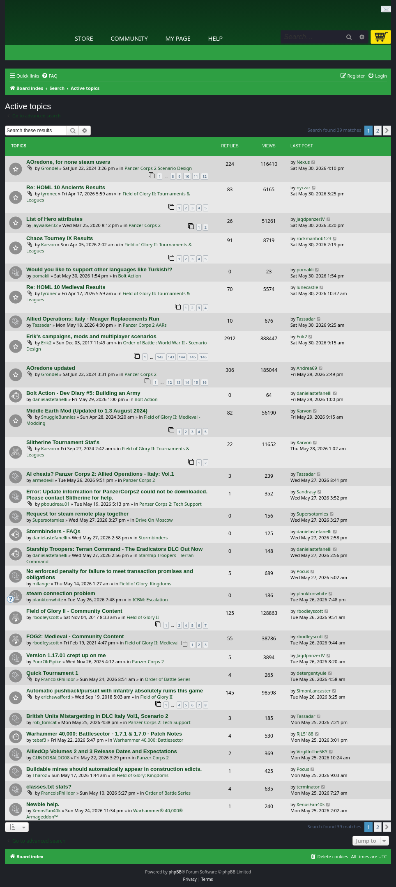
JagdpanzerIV (311, 219)
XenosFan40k (46, 810)
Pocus (303, 571)
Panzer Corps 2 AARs (145, 325)
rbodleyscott (45, 617)
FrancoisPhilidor (58, 679)
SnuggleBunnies (58, 417)
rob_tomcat (44, 722)
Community (129, 38)
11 (196, 176)
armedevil (42, 480)
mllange (41, 583)
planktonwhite (47, 599)
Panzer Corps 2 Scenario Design (158, 168)
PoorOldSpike (46, 661)
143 (171, 357)
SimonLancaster (314, 691)
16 (205, 382)
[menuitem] (49, 76)
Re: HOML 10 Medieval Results (66, 287)
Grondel (49, 168)
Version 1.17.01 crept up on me (66, 655)
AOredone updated (50, 368)
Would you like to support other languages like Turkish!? (99, 269)
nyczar (304, 187)
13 (178, 382)
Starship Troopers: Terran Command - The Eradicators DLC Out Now (114, 549)
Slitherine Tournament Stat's (62, 442)
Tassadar (41, 325)
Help (215, 38)
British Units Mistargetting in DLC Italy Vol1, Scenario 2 (97, 716)
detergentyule (312, 673)
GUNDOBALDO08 (50, 757)
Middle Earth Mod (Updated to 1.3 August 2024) (86, 411)
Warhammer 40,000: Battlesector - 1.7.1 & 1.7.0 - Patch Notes (104, 734)
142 (160, 357)
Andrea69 (307, 368)
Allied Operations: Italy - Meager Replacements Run (92, 319)
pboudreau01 (55, 504)
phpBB (175, 872)
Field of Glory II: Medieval (152, 642)
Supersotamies (48, 520)
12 (205, 176)
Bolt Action (129, 276)
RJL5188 (305, 734)
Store (84, 38)
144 (182, 357)
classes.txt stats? (48, 787)
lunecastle (307, 287)
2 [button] (377, 130)
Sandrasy (306, 491)
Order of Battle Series (168, 679)
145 (192, 357)
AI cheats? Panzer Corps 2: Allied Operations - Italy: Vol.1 (100, 474)
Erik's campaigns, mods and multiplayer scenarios (91, 336)
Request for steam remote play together (77, 514)
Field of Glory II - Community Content (74, 611)
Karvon (48, 244)
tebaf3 (39, 740)
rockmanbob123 (314, 238)
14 (187, 382)
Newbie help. (43, 804)
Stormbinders (153, 537)
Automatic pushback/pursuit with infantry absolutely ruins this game (114, 691)
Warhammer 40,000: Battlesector (148, 740)
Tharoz (39, 775)
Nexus (303, 162)
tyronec (49, 193)
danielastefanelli (49, 399)
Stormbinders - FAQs (53, 531)
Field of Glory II (143, 617)
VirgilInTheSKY (312, 751)
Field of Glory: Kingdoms (145, 583)
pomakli (40, 276)
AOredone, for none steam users (68, 162)
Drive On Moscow (154, 520)
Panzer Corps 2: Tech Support (170, 504)
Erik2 (46, 342)
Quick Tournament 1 (52, 673)
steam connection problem (60, 593)
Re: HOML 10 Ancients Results (65, 187)
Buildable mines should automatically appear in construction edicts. (114, 769)
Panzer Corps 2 (145, 225)
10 (187, 176)
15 (196, 382)
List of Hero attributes (54, 219)
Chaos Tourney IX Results (59, 238)
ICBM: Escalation (150, 599)
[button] (387, 130)
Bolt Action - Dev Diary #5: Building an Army (83, 393)
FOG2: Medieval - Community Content (75, 636)
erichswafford (55, 697)
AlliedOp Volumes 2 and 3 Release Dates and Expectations (101, 751)
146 (203, 357)
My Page (178, 38)
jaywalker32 (45, 225)
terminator (308, 787)
